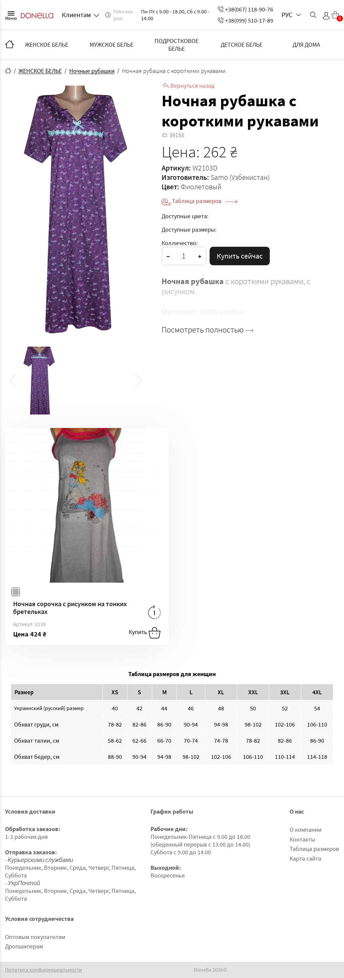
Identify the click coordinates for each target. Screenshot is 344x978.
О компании (305, 829)
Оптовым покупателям (35, 937)
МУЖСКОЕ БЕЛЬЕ (111, 44)
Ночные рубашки (92, 71)
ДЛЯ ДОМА (306, 44)
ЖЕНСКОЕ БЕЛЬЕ (46, 44)
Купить (145, 632)
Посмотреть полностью (207, 330)
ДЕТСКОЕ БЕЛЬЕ (241, 44)
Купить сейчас (240, 256)
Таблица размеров (205, 201)
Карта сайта (305, 858)
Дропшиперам (24, 946)
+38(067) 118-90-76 (245, 9)
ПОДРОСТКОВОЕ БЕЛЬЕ (177, 44)
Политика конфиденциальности (43, 970)
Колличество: (180, 243)
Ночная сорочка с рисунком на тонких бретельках (70, 607)
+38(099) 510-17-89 (245, 20)
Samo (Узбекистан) (240, 177)
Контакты (302, 839)
